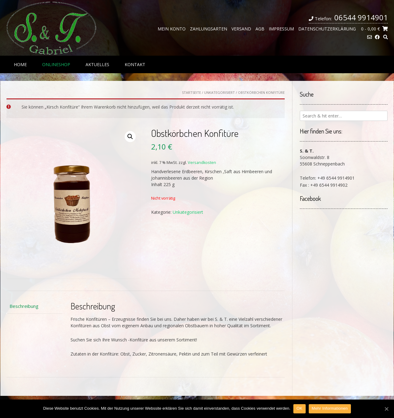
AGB (259, 29)
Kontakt (135, 64)
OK (299, 408)
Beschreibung (24, 306)
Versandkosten (202, 162)
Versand (241, 29)
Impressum (281, 29)
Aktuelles (97, 64)
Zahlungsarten (208, 29)
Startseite (191, 92)
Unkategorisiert (219, 92)
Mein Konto (172, 29)
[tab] (34, 306)
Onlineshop (56, 64)
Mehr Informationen (330, 408)
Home (20, 64)
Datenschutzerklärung (327, 29)
